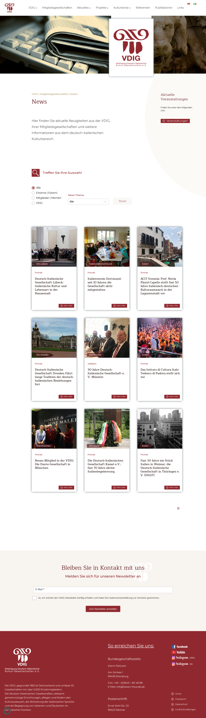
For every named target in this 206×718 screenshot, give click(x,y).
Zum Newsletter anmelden (103, 609)
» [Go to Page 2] (178, 507)
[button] (33, 8)
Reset (122, 201)
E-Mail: (126, 687)
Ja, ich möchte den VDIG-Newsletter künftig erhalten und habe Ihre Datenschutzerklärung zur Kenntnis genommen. (96, 597)
